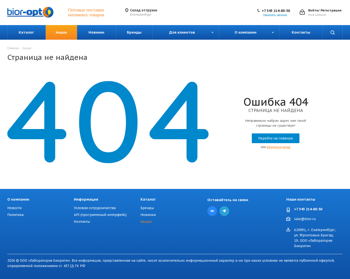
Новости (14, 208)
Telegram (224, 211)
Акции (145, 221)
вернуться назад (278, 147)
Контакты (82, 221)
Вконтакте (212, 211)
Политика (15, 215)
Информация (86, 199)
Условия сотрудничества (95, 208)
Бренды (147, 208)
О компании (18, 199)
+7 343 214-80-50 (276, 11)
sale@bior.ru (305, 219)
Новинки (148, 215)
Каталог (148, 199)
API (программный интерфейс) (100, 215)
